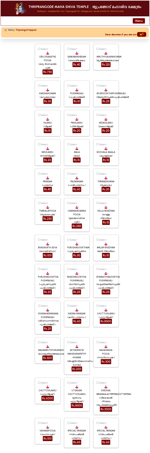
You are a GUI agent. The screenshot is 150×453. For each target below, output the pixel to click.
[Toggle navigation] (139, 21)
